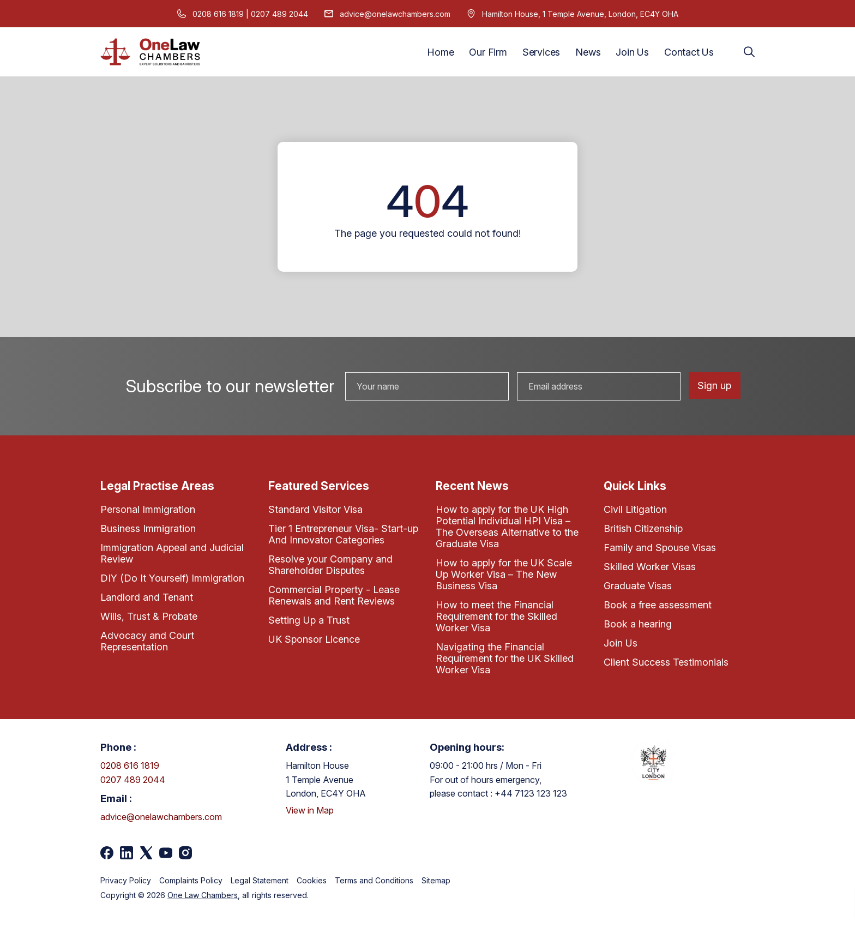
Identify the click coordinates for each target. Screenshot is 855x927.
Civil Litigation (635, 509)
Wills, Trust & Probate (148, 616)
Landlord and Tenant (146, 597)
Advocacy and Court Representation (147, 641)
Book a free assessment (658, 605)
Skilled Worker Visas (650, 566)
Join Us (632, 52)
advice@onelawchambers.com (395, 14)
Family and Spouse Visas (660, 547)
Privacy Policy (125, 880)
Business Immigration (148, 528)
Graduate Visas (638, 585)
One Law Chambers (202, 895)
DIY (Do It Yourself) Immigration (172, 578)
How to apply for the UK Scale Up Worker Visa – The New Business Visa (504, 574)
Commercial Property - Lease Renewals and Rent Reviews (334, 595)
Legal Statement (259, 880)
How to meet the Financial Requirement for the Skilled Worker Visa (496, 616)
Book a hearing (638, 624)
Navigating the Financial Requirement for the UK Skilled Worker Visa (505, 658)
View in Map (310, 810)
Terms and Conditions (374, 880)
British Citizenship (643, 528)
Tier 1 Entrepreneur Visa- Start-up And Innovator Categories (343, 534)
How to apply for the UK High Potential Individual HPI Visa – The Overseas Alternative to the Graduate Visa (507, 526)
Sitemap (436, 880)
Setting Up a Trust (309, 620)
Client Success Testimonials (666, 662)
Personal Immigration (147, 509)
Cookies (312, 880)
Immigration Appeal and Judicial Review (172, 553)
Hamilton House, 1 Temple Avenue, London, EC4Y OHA (580, 14)
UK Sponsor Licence (314, 639)
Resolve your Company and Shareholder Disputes (330, 564)
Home (440, 52)
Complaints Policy (190, 880)
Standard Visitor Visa (315, 509)
